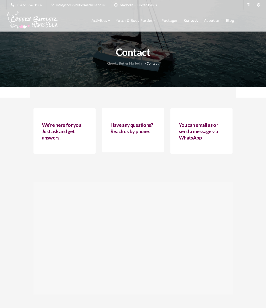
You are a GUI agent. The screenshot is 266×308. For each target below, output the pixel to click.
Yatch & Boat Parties (134, 20)
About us (212, 20)
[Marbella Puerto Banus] (133, 238)
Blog (230, 20)
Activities (99, 20)
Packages (170, 20)
